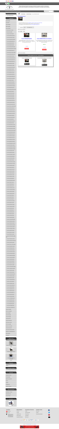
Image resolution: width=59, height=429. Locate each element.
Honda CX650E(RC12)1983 (10, 176)
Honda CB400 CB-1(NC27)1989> (10, 52)
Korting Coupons (19, 415)
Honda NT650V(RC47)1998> (10, 204)
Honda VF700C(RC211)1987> (10, 238)
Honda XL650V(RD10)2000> (10, 296)
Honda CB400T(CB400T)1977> (10, 59)
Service (17, 11)
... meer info (26, 46)
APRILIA (11, 365)
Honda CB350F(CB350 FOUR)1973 (11, 48)
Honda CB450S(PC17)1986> (10, 65)
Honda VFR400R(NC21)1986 (10, 246)
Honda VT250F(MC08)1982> (10, 259)
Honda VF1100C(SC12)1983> (10, 226)
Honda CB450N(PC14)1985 (10, 63)
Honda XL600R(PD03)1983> (10, 290)
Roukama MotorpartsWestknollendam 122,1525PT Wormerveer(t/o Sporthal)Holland (10, 415)
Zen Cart (35, 424)
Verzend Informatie (27, 412)
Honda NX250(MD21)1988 (10, 208)
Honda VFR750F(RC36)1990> (10, 253)
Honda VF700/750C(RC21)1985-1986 (10, 236)
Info (14, 11)
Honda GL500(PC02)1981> (10, 195)
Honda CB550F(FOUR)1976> (10, 74)
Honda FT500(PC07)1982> (10, 182)
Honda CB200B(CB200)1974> (10, 41)
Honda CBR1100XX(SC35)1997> (10, 130)
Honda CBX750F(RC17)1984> (10, 154)
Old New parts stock (9, 322)
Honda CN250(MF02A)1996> (10, 165)
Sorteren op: (21, 27)
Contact (7, 380)
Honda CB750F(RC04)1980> (10, 98)
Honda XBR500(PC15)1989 (10, 277)
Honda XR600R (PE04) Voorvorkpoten (44, 38)
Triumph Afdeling (8, 316)
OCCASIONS (7, 22)
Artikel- (21, 31)
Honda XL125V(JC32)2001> (10, 281)
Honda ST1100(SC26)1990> (10, 217)
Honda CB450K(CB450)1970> (10, 61)
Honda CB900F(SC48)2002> (10, 115)
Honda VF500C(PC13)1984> (10, 232)
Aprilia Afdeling (8, 24)
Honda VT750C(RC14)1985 (10, 270)
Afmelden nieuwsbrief (8, 386)
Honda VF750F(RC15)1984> (10, 242)
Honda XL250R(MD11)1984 (10, 283)
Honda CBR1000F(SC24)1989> (10, 126)
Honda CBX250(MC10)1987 (10, 150)
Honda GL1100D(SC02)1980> (10, 189)
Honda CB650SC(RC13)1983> (10, 85)
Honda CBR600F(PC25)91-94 (10, 137)
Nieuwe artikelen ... (8, 333)
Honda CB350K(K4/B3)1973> (10, 50)
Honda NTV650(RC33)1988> (10, 206)
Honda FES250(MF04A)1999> (10, 180)
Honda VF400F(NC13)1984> (10, 230)
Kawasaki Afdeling (8, 309)
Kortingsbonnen (8, 384)
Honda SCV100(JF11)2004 (10, 215)
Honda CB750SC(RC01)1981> (10, 111)
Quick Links (8, 11)
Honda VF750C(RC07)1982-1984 (10, 240)
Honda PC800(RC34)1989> (10, 213)
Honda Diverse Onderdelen (10, 307)
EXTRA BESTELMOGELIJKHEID (10, 329)
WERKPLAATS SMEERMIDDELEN (10, 331)
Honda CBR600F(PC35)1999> (10, 141)
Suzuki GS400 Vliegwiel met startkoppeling (11, 356)
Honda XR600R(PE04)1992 (27, 38)
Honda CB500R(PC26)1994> (10, 72)
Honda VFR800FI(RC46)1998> (10, 255)
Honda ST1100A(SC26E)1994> (10, 219)
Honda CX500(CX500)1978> (10, 167)
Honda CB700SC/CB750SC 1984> (11, 89)
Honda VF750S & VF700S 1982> (10, 244)
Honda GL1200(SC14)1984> (10, 191)
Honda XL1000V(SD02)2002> (10, 279)
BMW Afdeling (8, 26)
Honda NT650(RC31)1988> (10, 202)
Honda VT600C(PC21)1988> (10, 264)
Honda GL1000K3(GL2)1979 (10, 187)
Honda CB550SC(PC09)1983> (10, 78)
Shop (6, 11)
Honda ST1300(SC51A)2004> (10, 221)
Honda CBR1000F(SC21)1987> (10, 124)
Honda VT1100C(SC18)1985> (10, 257)
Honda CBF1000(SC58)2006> (10, 117)
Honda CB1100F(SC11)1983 (10, 37)
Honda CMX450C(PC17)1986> (10, 163)
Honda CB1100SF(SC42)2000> (10, 39)
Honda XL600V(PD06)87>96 (10, 292)
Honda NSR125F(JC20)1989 (10, 200)
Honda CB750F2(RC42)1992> (10, 102)
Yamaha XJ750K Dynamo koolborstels (11, 343)
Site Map (7, 382)
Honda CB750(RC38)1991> (10, 91)
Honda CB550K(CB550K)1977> (10, 76)
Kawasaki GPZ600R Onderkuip (11, 350)
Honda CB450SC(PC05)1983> (10, 67)
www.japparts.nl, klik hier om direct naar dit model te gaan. (35, 22)
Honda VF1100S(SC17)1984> (10, 228)
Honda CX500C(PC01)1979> (10, 169)
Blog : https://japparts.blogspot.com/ (35, 24)
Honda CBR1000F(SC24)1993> (10, 128)
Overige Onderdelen (9, 320)
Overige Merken (8, 318)
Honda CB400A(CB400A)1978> (10, 54)
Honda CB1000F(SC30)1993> (10, 35)
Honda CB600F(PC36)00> (10, 80)
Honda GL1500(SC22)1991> (10, 193)
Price (24, 31)
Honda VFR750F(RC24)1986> (10, 251)
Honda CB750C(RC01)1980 (10, 93)
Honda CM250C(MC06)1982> (10, 156)
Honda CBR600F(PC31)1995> (10, 139)
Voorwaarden (27, 415)
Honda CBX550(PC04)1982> (10, 152)
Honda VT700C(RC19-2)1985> (10, 268)
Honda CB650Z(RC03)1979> (10, 87)
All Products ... (8, 335)
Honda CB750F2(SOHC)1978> (10, 104)
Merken (12, 11)
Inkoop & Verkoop (8, 395)
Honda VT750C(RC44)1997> (10, 272)
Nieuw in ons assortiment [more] (11, 339)
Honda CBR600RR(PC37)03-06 (10, 143)
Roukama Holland (29, 424)
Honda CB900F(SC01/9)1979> (10, 113)
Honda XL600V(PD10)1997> (10, 294)
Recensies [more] (11, 368)
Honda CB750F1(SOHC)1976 (10, 100)
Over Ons (19, 11)
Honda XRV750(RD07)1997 (10, 305)
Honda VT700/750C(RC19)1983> (10, 266)
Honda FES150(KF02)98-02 (10, 178)
